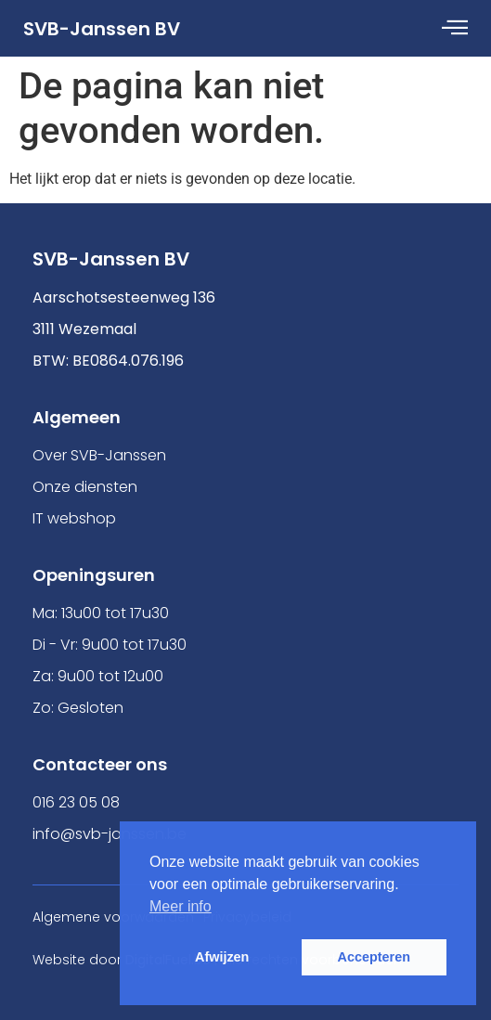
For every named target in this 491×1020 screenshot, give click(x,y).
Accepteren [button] (374, 956)
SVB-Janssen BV (101, 29)
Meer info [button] (180, 906)
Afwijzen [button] (222, 956)
